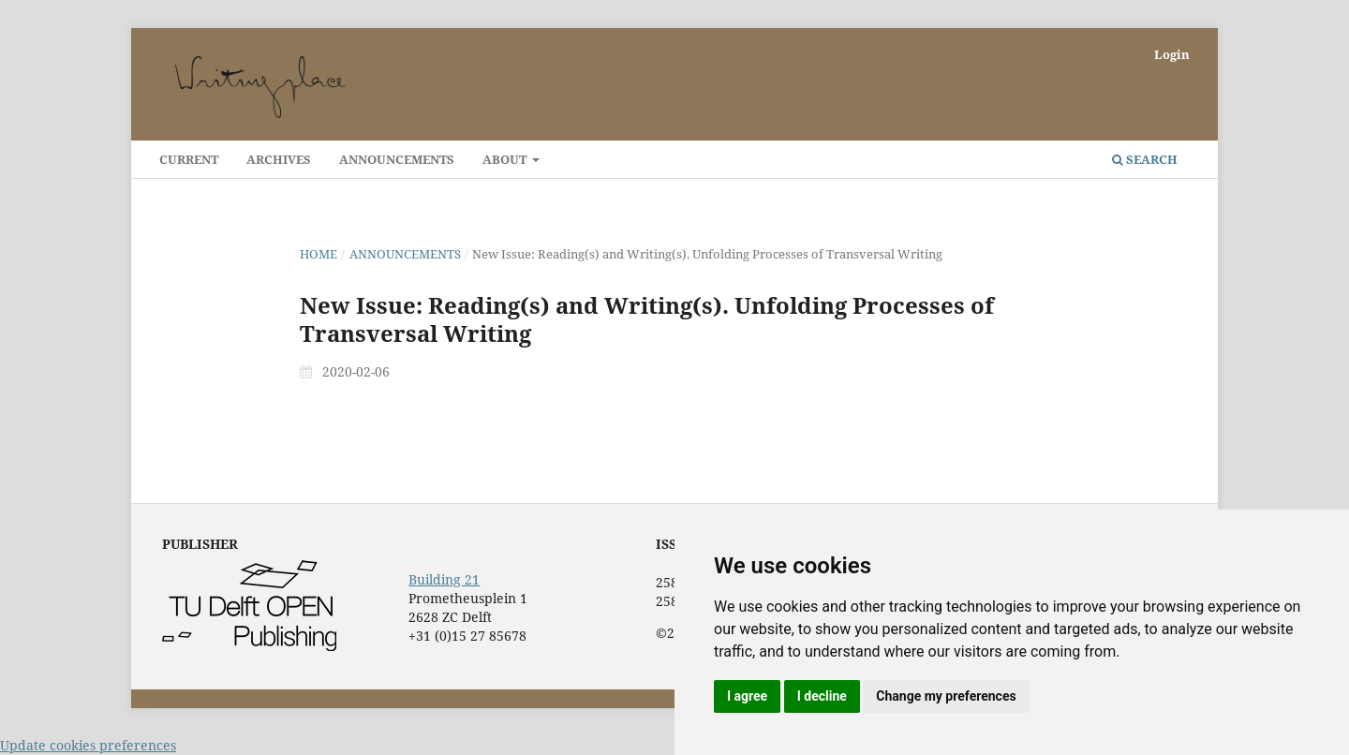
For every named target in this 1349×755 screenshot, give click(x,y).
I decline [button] (822, 695)
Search (1145, 159)
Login (1172, 54)
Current (188, 159)
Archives (278, 159)
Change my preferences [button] (945, 695)
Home (318, 253)
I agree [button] (747, 695)
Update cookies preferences (88, 745)
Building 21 (444, 579)
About (505, 159)
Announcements (396, 159)
